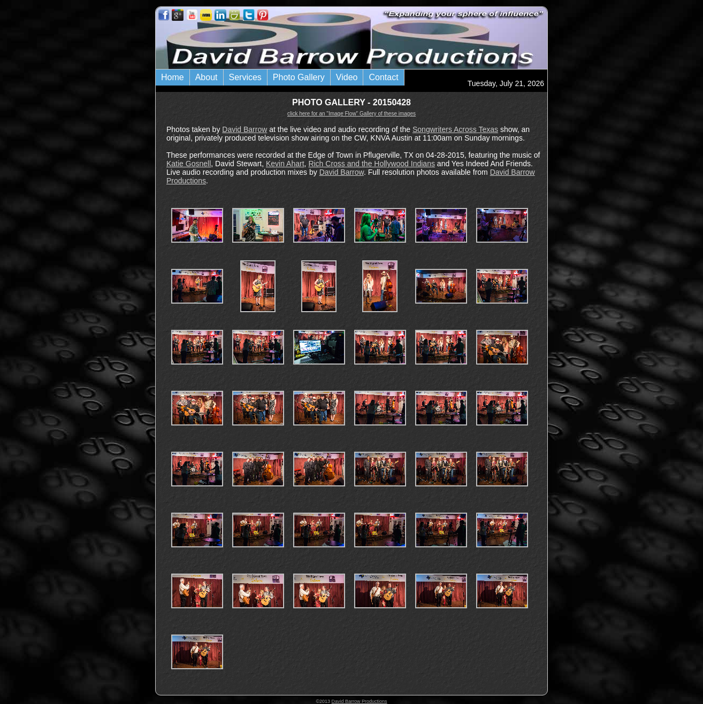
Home (172, 77)
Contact (383, 77)
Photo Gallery (299, 77)
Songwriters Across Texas (455, 129)
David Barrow (244, 129)
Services (245, 77)
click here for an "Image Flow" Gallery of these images (351, 114)
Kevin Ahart (285, 163)
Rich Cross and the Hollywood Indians (371, 163)
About (206, 77)
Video (347, 77)
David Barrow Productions (359, 701)
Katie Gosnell (188, 163)
